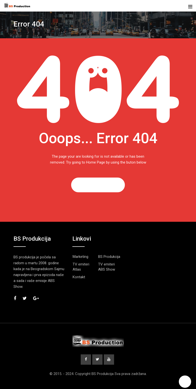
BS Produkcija (109, 256)
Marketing (80, 256)
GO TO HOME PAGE (98, 185)
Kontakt (79, 277)
